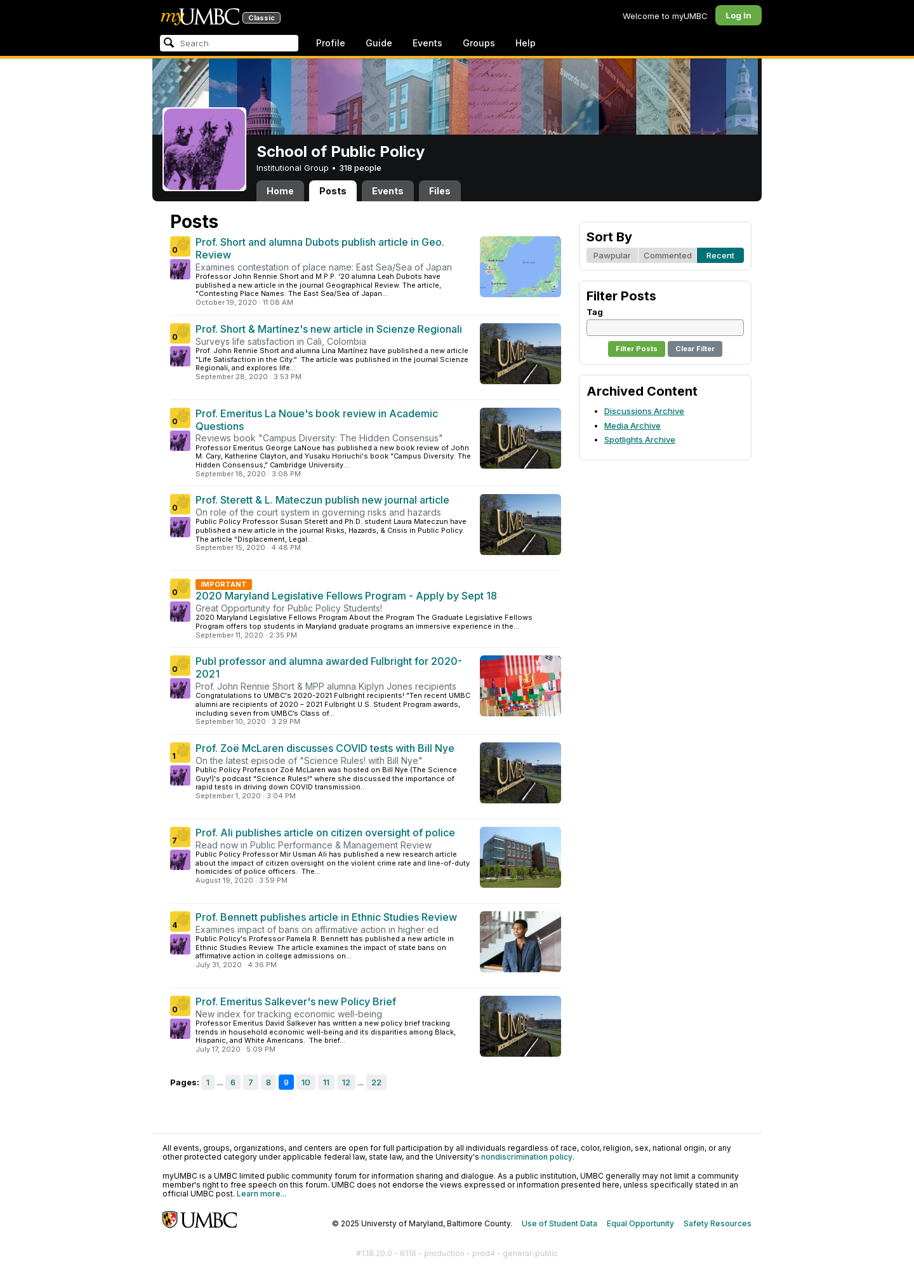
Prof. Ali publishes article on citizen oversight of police (325, 832)
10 (305, 1082)
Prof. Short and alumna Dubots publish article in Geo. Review (319, 248)
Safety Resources (718, 1223)
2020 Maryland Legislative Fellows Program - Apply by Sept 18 (346, 595)
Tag (594, 312)
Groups (479, 42)
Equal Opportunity (640, 1223)
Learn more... (261, 1193)
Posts (333, 190)
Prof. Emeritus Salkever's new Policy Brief (295, 1001)
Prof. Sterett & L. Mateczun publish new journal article (322, 499)
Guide (379, 42)
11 (326, 1082)
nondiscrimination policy (527, 1157)
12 (346, 1082)
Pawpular (612, 255)
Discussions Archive (644, 411)
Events (427, 42)
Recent (720, 255)
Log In (738, 15)
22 (376, 1082)
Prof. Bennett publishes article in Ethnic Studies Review (326, 917)
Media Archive (632, 425)
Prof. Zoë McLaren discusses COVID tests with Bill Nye (324, 748)
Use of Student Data (559, 1223)
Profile (330, 42)
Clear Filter (695, 348)
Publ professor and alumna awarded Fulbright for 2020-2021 (328, 667)
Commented (668, 255)
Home (280, 190)
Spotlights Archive (639, 439)
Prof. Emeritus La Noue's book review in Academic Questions (316, 419)
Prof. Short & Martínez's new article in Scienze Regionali (328, 329)
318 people (360, 168)
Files (440, 190)
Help (525, 42)
